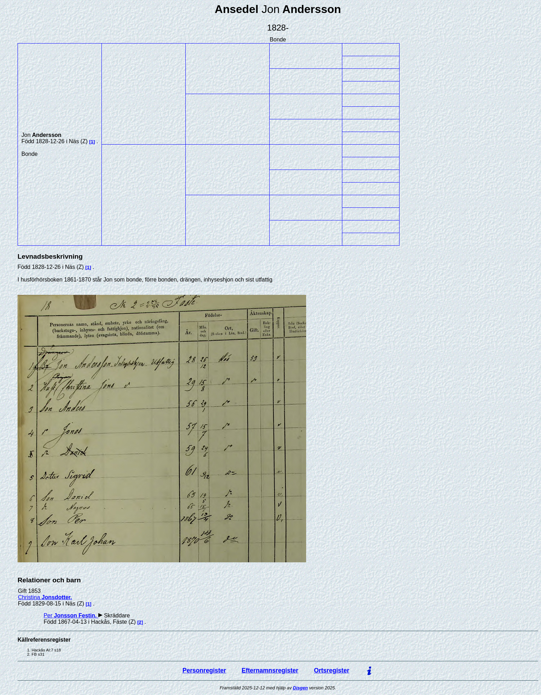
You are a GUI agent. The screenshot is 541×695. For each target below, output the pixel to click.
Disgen (300, 687)
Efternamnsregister (270, 670)
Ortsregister (331, 670)
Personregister (204, 670)
